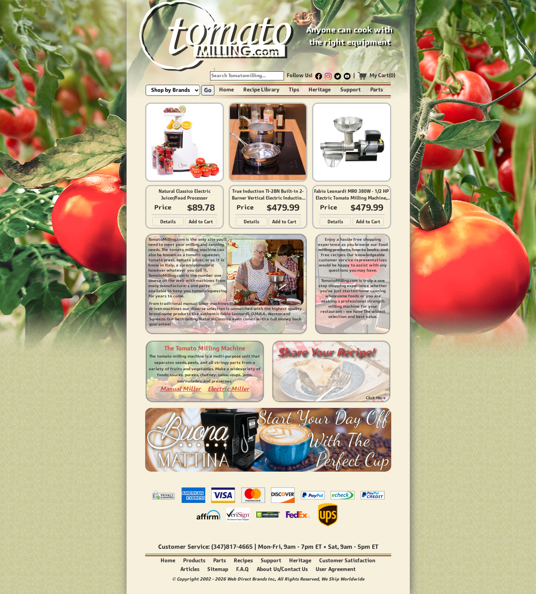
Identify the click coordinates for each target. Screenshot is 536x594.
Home (226, 89)
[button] (255, 463)
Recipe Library (261, 89)
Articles (189, 569)
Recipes (243, 560)
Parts (376, 89)
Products (194, 560)
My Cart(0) (382, 75)
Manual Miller (180, 388)
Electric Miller (228, 388)
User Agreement (336, 569)
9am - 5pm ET (359, 546)
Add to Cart (201, 222)
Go (208, 90)
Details (168, 222)
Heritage (320, 89)
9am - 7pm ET (303, 546)
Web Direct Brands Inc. (251, 579)
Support (350, 89)
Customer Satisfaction (347, 560)
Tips (294, 89)
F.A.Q (242, 569)
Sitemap (217, 569)
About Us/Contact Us (282, 569)
